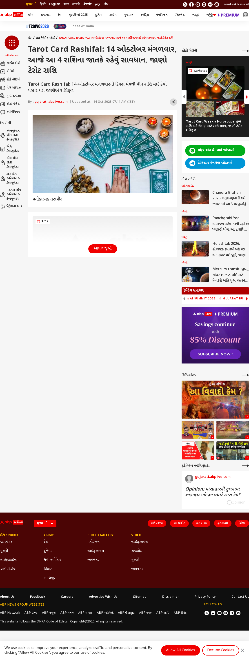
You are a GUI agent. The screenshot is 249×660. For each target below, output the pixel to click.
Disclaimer (170, 597)
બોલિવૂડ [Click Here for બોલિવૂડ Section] (49, 578)
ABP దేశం (180, 613)
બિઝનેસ (180, 15)
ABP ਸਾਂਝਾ (145, 613)
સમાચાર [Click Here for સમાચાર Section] (49, 535)
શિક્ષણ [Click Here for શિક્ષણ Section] (48, 569)
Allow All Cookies (180, 650)
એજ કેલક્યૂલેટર (9, 149)
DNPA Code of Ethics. (52, 621)
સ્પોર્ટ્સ (144, 15)
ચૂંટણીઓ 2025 (78, 15)
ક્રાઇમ (112, 15)
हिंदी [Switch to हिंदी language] (43, 4)
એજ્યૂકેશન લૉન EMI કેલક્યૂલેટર (10, 135)
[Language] (45, 523)
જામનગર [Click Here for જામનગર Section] (6, 542)
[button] (12, 47)
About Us (7, 597)
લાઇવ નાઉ (201, 523)
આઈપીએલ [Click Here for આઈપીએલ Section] (8, 569)
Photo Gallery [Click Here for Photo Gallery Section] (100, 535)
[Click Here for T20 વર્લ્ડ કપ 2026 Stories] (37, 26)
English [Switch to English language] (54, 4)
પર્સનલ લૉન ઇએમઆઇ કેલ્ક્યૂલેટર (10, 194)
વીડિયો (7, 71)
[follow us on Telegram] (210, 4)
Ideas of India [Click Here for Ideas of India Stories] (82, 26)
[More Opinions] (245, 465)
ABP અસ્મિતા (105, 613)
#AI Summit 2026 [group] (201, 298)
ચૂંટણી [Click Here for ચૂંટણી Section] (4, 551)
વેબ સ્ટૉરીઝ (10, 88)
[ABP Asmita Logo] (11, 15)
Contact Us (240, 597)
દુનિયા (98, 15)
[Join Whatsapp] (216, 4)
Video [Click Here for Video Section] (136, 535)
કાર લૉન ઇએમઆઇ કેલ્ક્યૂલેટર (10, 178)
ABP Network (10, 613)
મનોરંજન (161, 15)
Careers (67, 597)
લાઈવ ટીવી (10, 63)
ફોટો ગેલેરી (10, 104)
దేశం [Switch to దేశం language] (106, 4)
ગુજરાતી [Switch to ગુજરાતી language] (31, 4)
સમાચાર (45, 15)
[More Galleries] (245, 51)
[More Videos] (245, 375)
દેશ (59, 15)
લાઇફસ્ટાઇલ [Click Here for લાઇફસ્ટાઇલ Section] (8, 560)
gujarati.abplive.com (51, 102)
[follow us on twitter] (185, 4)
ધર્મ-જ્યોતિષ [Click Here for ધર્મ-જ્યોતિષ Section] (52, 560)
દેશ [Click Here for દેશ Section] (46, 542)
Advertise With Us (103, 597)
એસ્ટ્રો (195, 15)
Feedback (37, 597)
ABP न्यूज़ (49, 613)
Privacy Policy (205, 597)
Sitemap (140, 597)
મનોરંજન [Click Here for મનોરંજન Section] (93, 542)
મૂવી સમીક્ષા (10, 96)
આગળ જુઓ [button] (103, 248)
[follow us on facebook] (191, 4)
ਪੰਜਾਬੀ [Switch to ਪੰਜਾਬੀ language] (87, 4)
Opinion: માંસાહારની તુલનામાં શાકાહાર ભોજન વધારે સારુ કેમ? (212, 492)
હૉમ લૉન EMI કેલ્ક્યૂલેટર (9, 162)
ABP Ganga (126, 613)
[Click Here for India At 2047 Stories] (60, 26)
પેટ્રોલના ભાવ (11, 206)
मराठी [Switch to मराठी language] (76, 4)
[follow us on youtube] (197, 4)
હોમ (30, 15)
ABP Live (31, 613)
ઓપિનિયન (10, 112)
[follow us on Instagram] (204, 4)
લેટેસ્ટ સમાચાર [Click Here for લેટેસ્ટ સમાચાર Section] (9, 535)
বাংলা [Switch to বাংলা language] (66, 4)
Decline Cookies (220, 650)
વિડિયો (242, 523)
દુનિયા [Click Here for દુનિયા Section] (48, 551)
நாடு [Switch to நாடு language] (97, 4)
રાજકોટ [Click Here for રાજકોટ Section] (136, 551)
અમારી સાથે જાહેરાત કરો (236, 4)
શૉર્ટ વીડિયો (10, 79)
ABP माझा (85, 613)
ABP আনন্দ (67, 613)
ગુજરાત (128, 15)
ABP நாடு (162, 613)
